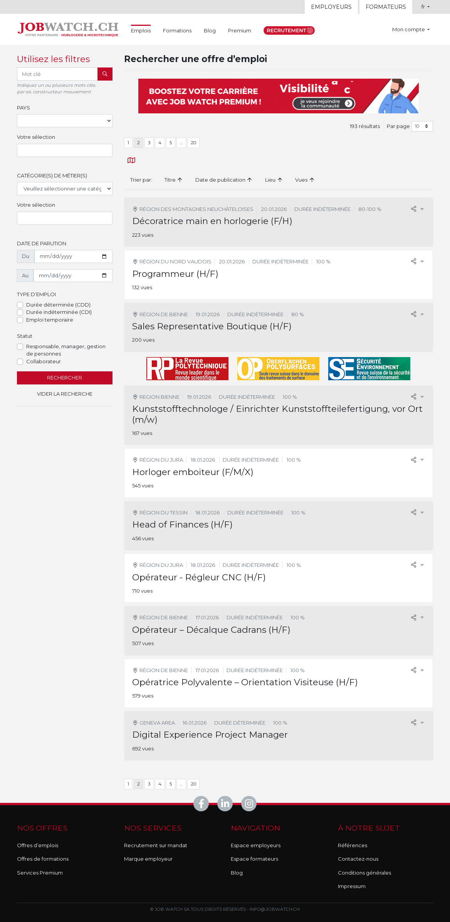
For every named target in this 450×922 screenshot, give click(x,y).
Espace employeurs (255, 845)
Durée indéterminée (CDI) (59, 312)
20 (193, 142)
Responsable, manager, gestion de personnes (66, 350)
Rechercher (64, 377)
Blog (210, 30)
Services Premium (40, 873)
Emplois (141, 30)
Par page (398, 126)
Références (352, 845)
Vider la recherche (64, 394)
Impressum (352, 886)
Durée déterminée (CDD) (58, 305)
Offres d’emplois (37, 845)
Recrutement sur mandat (155, 845)
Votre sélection (36, 137)
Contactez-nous (358, 859)
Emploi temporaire (49, 320)
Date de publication (224, 180)
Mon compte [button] (409, 29)
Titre (174, 180)
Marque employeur (148, 859)
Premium (239, 30)
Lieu (274, 180)
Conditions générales (364, 873)
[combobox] (64, 150)
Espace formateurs (254, 859)
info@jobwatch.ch (275, 909)
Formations (177, 30)
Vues (305, 180)
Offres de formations (43, 859)
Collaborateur (43, 361)
